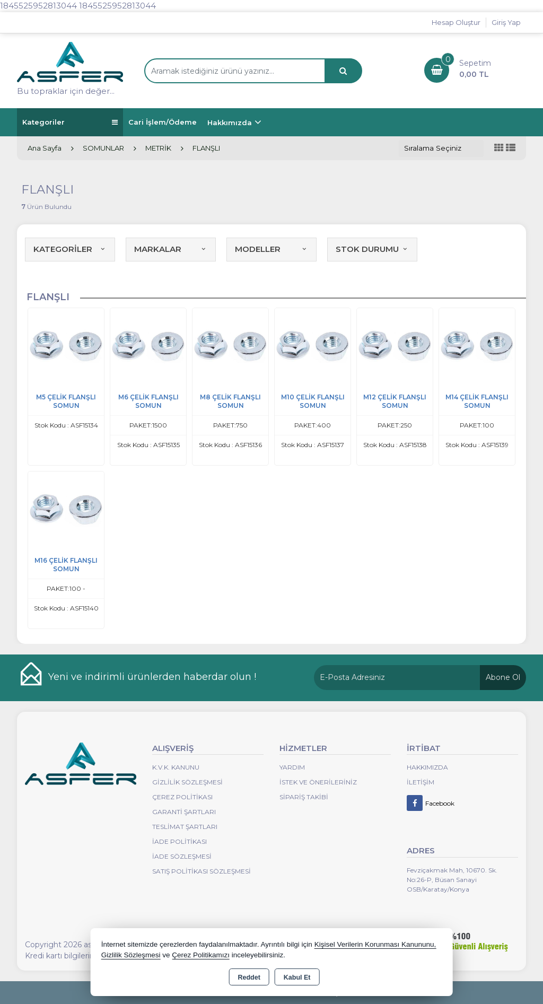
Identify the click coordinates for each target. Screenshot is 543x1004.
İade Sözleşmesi (182, 856)
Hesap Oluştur (456, 22)
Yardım (292, 767)
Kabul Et (297, 977)
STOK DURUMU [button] (372, 249)
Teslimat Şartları (184, 827)
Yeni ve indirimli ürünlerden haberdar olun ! (152, 677)
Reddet (249, 977)
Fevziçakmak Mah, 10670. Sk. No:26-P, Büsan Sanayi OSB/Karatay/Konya (452, 879)
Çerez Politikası (182, 797)
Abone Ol (503, 677)
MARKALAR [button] (170, 249)
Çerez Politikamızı (201, 955)
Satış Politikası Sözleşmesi (201, 871)
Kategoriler (70, 122)
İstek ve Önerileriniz (318, 782)
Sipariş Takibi (303, 797)
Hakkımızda (229, 122)
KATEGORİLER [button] (70, 249)
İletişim (420, 782)
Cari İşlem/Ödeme (162, 122)
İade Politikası (179, 841)
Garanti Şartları (184, 812)
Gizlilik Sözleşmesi (187, 782)
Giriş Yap (506, 22)
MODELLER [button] (271, 249)
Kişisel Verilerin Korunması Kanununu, (375, 944)
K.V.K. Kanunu (175, 767)
